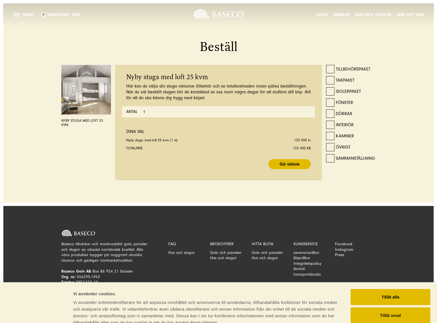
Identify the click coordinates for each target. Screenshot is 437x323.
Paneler (341, 14)
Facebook (344, 244)
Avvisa (390, 296)
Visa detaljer (85, 312)
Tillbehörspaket (353, 69)
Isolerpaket (348, 91)
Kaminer (345, 136)
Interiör (345, 124)
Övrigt (343, 147)
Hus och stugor (373, 14)
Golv (322, 14)
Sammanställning (355, 158)
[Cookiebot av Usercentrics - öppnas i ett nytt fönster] (36, 312)
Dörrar (344, 113)
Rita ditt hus (410, 14)
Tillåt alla (390, 260)
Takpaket (345, 80)
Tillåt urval (390, 278)
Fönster (344, 102)
